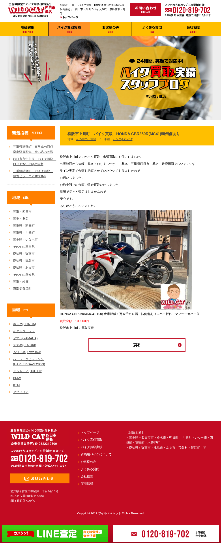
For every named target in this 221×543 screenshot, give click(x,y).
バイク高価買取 (91, 439)
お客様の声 (88, 462)
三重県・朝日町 (24, 225)
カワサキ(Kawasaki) (27, 352)
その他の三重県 (86, 139)
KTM (16, 385)
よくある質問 (90, 469)
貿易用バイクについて (96, 454)
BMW (17, 378)
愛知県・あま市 (24, 267)
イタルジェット (24, 331)
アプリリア (20, 392)
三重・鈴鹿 (20, 281)
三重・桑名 (20, 218)
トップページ (90, 432)
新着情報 (87, 483)
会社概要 (87, 476)
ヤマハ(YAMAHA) (25, 338)
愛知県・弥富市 (24, 253)
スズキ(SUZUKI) (24, 345)
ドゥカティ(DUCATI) (27, 371)
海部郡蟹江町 (22, 288)
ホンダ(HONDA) (123, 139)
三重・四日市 (22, 211)
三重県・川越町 (24, 232)
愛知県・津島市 (24, 260)
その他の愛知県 (24, 274)
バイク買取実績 (91, 447)
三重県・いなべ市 (25, 239)
